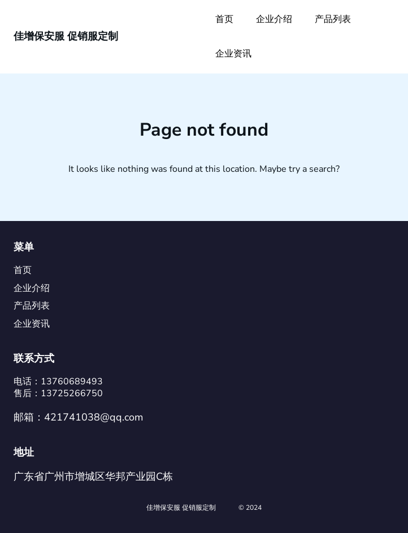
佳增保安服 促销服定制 (66, 36)
